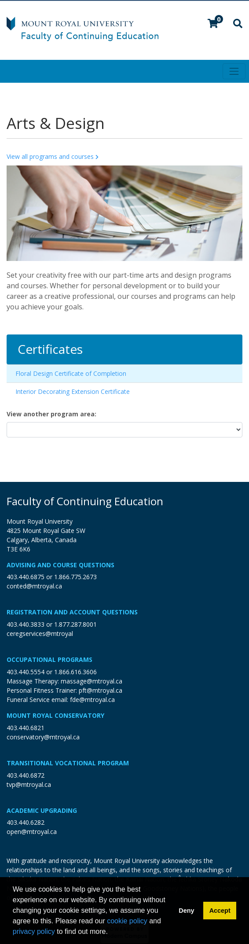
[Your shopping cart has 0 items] (213, 24)
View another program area (51, 414)
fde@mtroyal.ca (92, 699)
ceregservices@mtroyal (40, 633)
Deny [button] (186, 910)
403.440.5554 (25, 672)
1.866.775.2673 (75, 577)
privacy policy (34, 931)
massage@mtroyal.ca (91, 681)
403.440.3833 (25, 624)
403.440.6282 (25, 822)
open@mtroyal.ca (32, 831)
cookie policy (127, 921)
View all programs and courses (53, 156)
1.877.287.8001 (75, 624)
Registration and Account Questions (72, 612)
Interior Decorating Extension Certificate (72, 391)
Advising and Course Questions (60, 565)
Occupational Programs (49, 659)
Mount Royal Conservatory (55, 715)
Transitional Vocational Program (68, 763)
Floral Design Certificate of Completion (70, 373)
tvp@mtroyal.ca (29, 784)
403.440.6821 (25, 728)
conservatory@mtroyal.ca (43, 737)
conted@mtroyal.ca (34, 586)
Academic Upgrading (42, 810)
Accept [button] (220, 910)
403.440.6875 (25, 577)
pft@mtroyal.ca (100, 690)
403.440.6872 (25, 775)
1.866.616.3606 (75, 672)
